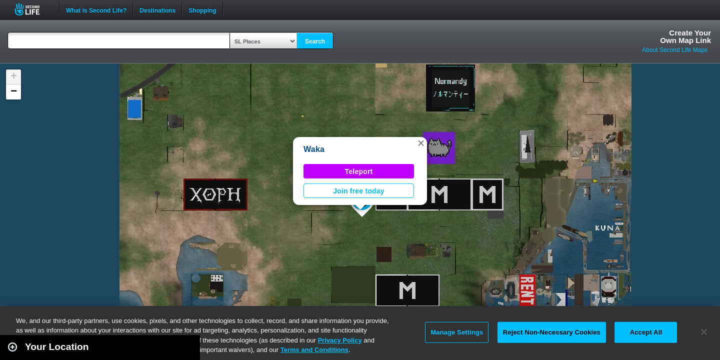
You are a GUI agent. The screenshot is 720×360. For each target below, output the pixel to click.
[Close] (704, 332)
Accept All (646, 332)
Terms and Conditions (314, 350)
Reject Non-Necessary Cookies (551, 332)
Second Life (33, 9)
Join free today (358, 191)
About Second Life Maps (675, 50)
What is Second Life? (96, 9)
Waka (314, 149)
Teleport (359, 172)
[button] (421, 143)
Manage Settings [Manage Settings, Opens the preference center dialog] (456, 332)
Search (315, 41)
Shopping (202, 9)
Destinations (158, 9)
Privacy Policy (340, 340)
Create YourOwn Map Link (685, 36)
